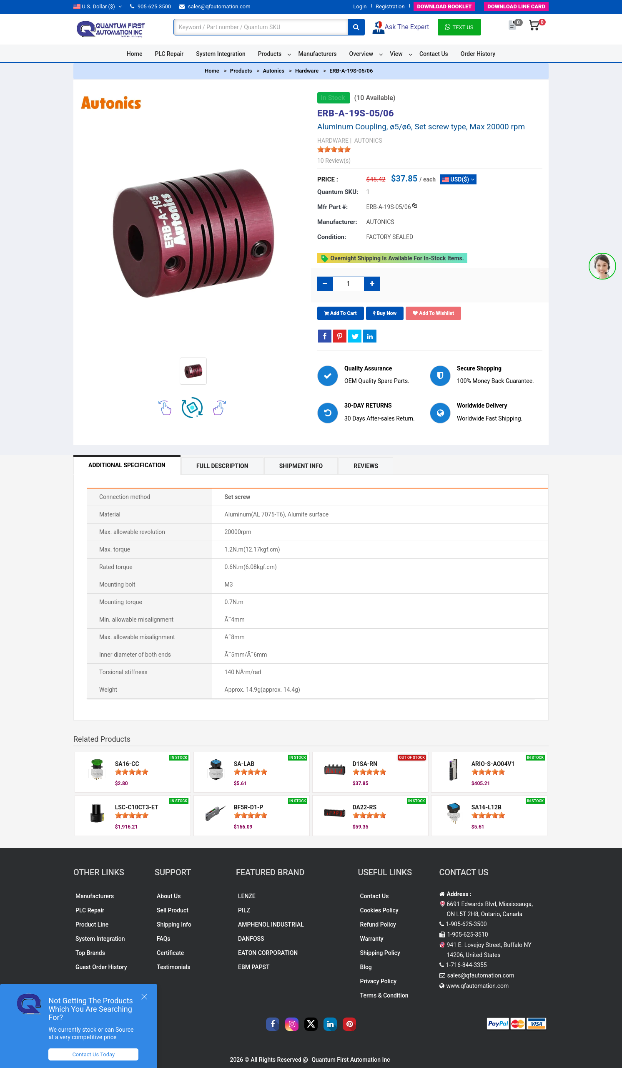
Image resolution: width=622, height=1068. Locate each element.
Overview (361, 53)
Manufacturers (317, 53)
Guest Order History (101, 967)
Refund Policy (378, 924)
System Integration (220, 53)
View (396, 53)
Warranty (372, 938)
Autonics (273, 71)
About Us (169, 896)
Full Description (222, 466)
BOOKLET (444, 6)
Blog (366, 967)
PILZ (244, 910)
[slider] (334, 149)
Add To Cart (340, 313)
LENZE (247, 896)
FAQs (164, 938)
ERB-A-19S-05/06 (351, 71)
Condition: (331, 237)
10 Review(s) (334, 160)
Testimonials (174, 967)
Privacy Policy (378, 981)
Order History (478, 53)
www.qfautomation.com (477, 985)
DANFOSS (251, 938)
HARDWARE (333, 140)
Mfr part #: (332, 207)
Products (270, 53)
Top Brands (90, 953)
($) (97, 6)
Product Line (91, 924)
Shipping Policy (380, 953)
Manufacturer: (337, 222)
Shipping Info (174, 924)
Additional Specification (127, 465)
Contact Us (433, 53)
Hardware (307, 71)
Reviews (366, 466)
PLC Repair (169, 53)
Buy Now (385, 313)
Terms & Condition (384, 995)
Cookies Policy (379, 910)
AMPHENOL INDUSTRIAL (271, 924)
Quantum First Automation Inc (350, 1059)
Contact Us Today (93, 1054)
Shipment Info (301, 466)
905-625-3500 (150, 6)
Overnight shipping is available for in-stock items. (392, 258)
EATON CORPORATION (268, 953)
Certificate (170, 953)
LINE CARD (516, 6)
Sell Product (172, 910)
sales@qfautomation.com (215, 6)
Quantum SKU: (337, 192)
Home (135, 53)
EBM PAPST (254, 967)
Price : (327, 179)
